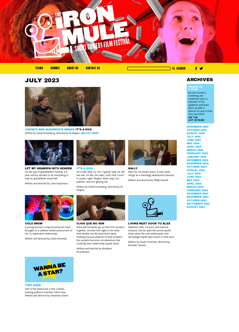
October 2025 (196, 130)
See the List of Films (196, 119)
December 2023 (197, 193)
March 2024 (195, 187)
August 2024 (196, 170)
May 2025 (193, 143)
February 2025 (197, 153)
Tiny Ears (33, 285)
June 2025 (194, 140)
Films (39, 68)
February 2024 (197, 190)
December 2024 (197, 160)
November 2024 (197, 163)
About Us (72, 68)
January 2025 (196, 157)
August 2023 (196, 207)
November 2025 (197, 127)
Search (179, 68)
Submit (55, 68)
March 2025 (195, 150)
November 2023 (197, 197)
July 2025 (193, 136)
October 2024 (196, 167)
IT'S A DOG (85, 168)
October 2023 (196, 200)
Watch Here (90, 133)
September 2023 (198, 204)
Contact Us (93, 68)
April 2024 (194, 183)
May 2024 (193, 180)
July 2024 (193, 173)
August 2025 (196, 133)
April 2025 (194, 147)
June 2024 (194, 177)
